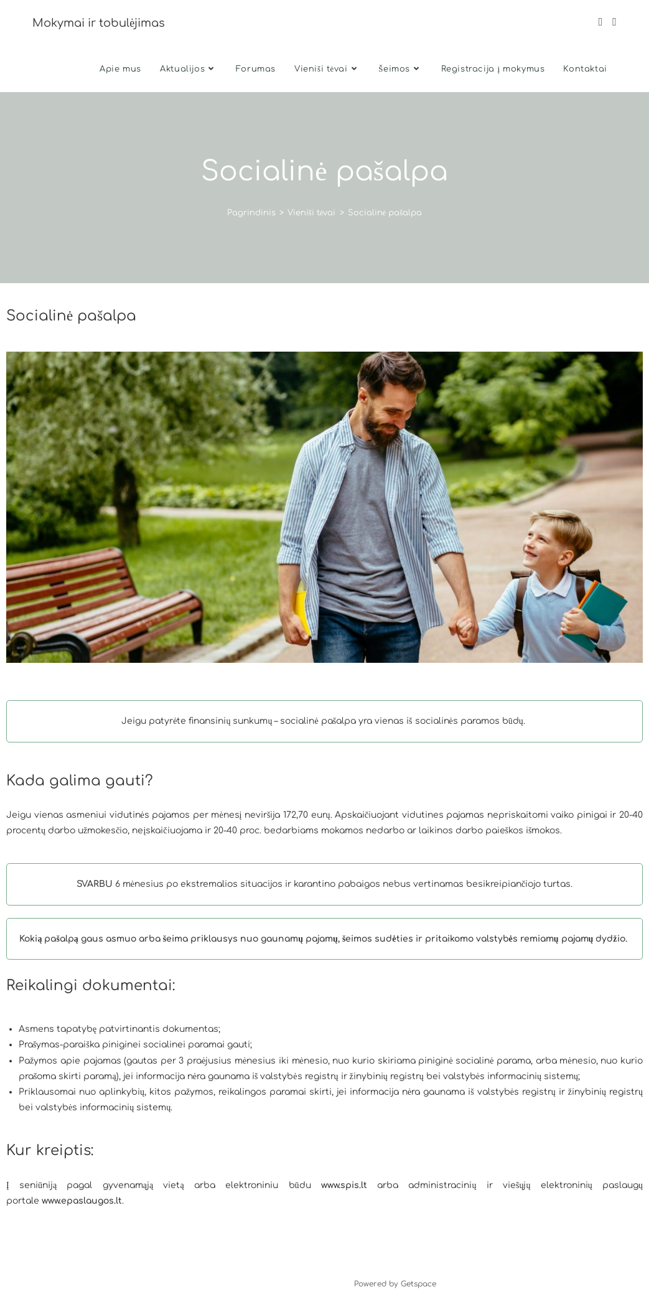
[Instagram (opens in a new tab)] (614, 21)
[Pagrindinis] (251, 212)
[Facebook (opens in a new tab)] (601, 21)
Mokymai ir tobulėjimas (98, 23)
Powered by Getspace (395, 1284)
